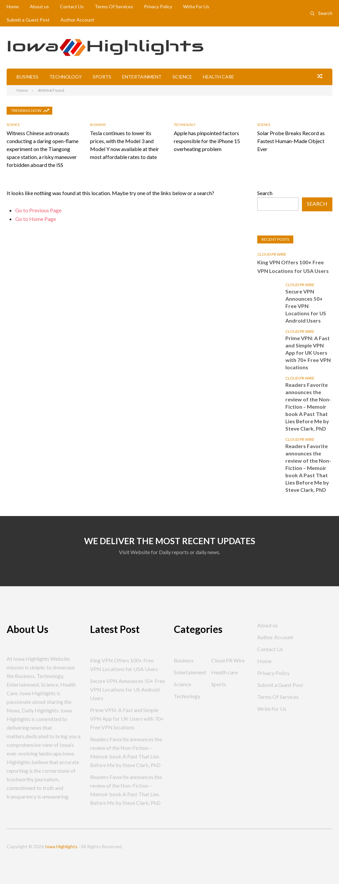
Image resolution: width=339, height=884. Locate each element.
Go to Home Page (35, 218)
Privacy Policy (158, 6)
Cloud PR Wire (271, 253)
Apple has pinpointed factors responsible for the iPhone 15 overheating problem (207, 141)
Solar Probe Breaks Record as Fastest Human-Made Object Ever (291, 141)
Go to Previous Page (38, 210)
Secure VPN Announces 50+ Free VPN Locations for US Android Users (306, 305)
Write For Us (196, 6)
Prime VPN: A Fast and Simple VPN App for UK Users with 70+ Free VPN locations (308, 352)
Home (13, 6)
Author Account (77, 20)
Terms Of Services (114, 6)
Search (325, 13)
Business (27, 76)
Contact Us (72, 6)
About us (39, 6)
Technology (65, 76)
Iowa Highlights (61, 846)
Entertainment (142, 76)
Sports (102, 76)
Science (182, 76)
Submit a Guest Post (28, 20)
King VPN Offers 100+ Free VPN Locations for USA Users (293, 266)
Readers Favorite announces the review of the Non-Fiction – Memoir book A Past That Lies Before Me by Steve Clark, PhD (308, 406)
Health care (218, 76)
